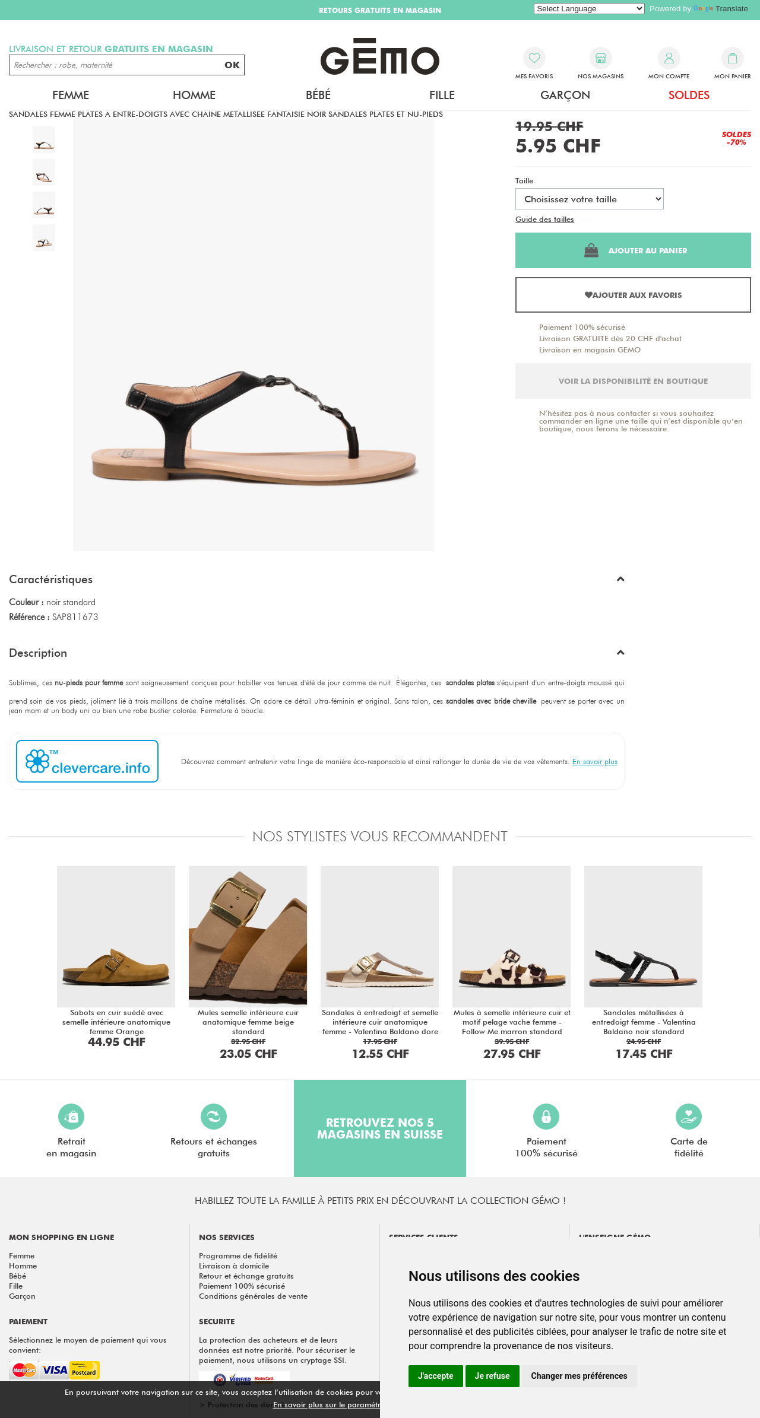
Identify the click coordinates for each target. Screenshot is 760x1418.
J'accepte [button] (436, 1376)
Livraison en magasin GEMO (590, 349)
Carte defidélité (689, 1131)
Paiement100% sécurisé (546, 1131)
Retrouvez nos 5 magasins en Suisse (380, 1128)
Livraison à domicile (234, 1265)
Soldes (689, 94)
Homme (194, 94)
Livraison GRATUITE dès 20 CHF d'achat (610, 338)
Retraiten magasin (71, 1131)
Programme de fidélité (238, 1255)
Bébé (318, 94)
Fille (442, 94)
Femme (70, 94)
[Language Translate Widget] (589, 8)
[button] (317, 582)
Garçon (565, 94)
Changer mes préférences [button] (579, 1376)
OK (232, 65)
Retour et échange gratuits (246, 1275)
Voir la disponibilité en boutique (633, 381)
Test (583, 219)
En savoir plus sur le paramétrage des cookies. (357, 1404)
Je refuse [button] (492, 1376)
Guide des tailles (544, 219)
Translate (721, 8)
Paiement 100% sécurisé (582, 327)
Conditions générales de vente (253, 1296)
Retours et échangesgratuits (213, 1131)
